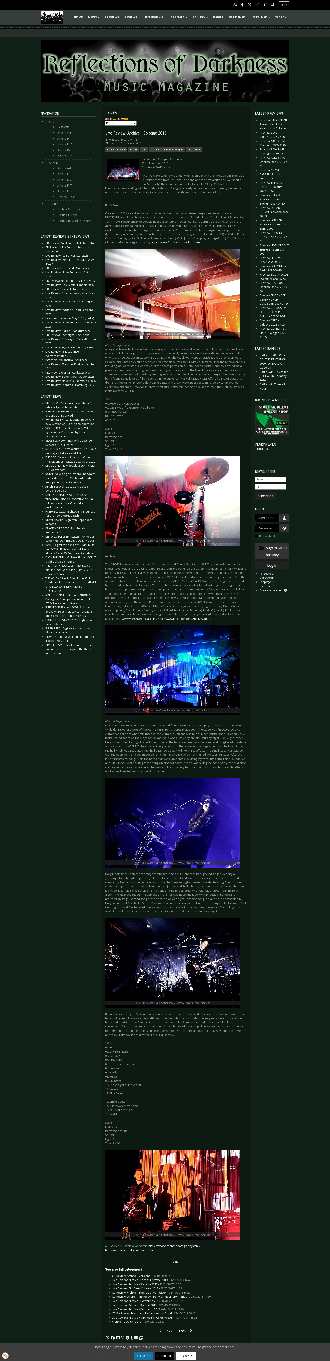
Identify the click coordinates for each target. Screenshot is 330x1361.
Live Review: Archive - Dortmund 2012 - (148, 1309)
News (94, 18)
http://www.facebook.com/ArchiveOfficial (184, 619)
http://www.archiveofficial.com (136, 619)
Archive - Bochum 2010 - (138, 1322)
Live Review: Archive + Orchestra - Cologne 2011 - (154, 1317)
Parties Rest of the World (74, 221)
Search (281, 17)
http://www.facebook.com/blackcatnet (130, 1250)
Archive (155, 149)
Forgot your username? (267, 584)
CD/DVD (51, 163)
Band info (239, 18)
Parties (52, 204)
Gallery (200, 18)
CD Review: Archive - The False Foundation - (151, 1292)
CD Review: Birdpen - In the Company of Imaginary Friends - (161, 1297)
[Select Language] (121, 123)
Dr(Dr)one (194, 149)
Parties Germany (69, 209)
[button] (108, 1338)
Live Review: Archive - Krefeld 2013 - (146, 1305)
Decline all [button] (164, 1356)
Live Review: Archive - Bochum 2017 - (146, 1284)
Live (144, 149)
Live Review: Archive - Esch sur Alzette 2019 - (151, 1280)
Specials (180, 18)
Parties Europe (67, 215)
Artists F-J (64, 138)
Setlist (133, 149)
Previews (112, 17)
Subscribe (266, 496)
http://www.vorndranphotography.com (173, 1246)
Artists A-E (64, 133)
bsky (284, 5)
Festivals (63, 127)
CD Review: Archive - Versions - (143, 1276)
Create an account (273, 590)
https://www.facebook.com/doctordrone (177, 242)
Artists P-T (64, 150)
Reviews (132, 18)
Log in (272, 565)
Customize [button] (186, 1356)
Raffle (218, 17)
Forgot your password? (267, 576)
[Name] (270, 479)
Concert (53, 122)
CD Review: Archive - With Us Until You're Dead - (153, 1313)
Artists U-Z (64, 156)
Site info (262, 18)
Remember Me (268, 536)
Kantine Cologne (173, 149)
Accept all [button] (143, 1356)
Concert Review (116, 149)
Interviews (156, 18)
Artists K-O (64, 144)
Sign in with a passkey (272, 551)
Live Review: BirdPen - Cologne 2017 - (147, 1288)
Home (78, 17)
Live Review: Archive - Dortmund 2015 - (148, 1301)
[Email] (270, 487)
